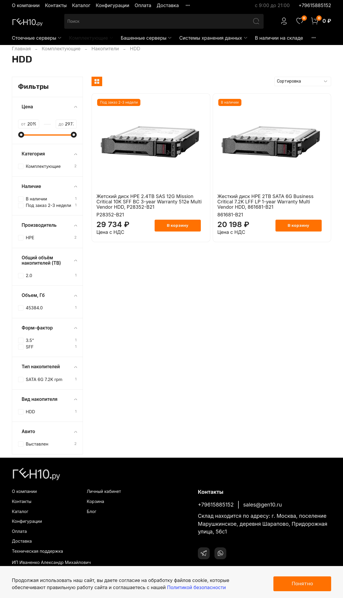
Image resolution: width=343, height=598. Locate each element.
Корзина (95, 501)
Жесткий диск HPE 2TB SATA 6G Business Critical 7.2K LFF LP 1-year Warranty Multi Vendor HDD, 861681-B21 (265, 201)
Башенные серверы (146, 38)
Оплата (142, 5)
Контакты (56, 5)
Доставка (168, 5)
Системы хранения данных (213, 38)
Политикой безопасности (196, 587)
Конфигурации (112, 5)
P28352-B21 (110, 215)
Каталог (81, 5)
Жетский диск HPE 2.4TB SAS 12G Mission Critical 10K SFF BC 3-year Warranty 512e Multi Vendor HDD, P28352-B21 (148, 201)
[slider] (21, 134)
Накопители (105, 49)
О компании (26, 5)
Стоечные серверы (37, 38)
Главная (21, 49)
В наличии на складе (279, 38)
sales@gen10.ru (262, 504)
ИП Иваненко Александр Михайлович (51, 562)
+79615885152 (315, 5)
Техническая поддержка (37, 551)
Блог (91, 511)
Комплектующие (91, 38)
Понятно (302, 583)
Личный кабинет (104, 491)
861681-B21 (230, 215)
